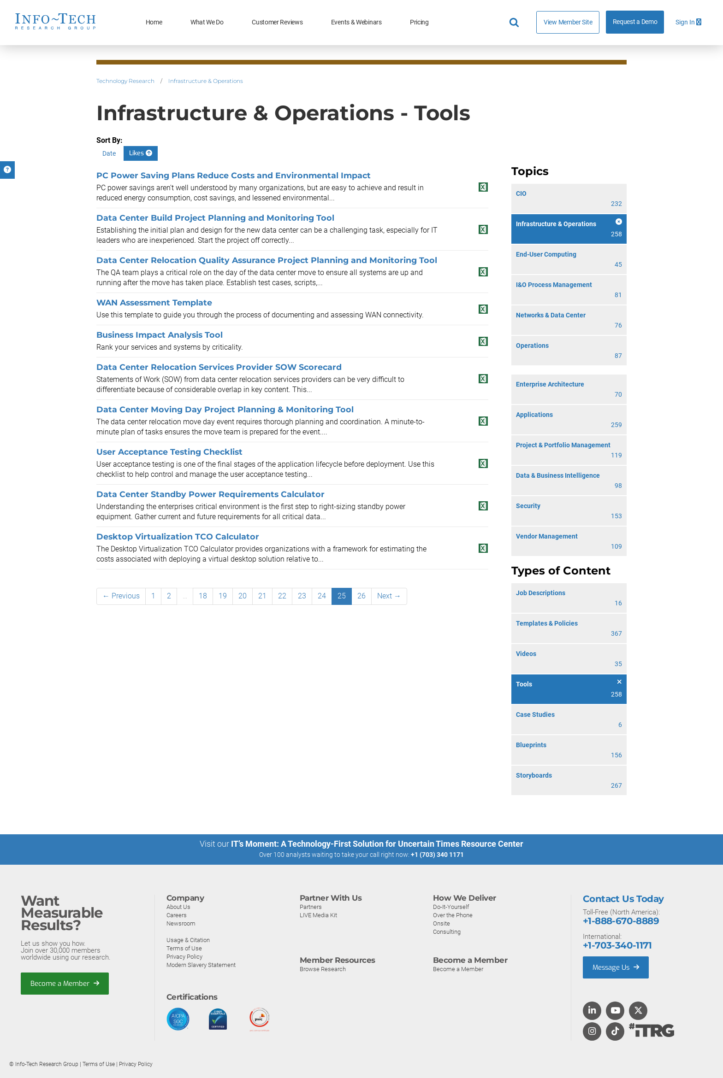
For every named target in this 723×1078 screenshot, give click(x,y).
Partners (311, 906)
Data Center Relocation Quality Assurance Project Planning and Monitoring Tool (266, 260)
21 (262, 596)
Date (109, 153)
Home (154, 22)
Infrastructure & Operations (205, 80)
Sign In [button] (688, 22)
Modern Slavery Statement (201, 964)
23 (302, 596)
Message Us (617, 967)
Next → (389, 596)
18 (203, 596)
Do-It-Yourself (451, 906)
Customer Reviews (277, 22)
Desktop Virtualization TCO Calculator (177, 536)
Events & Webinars (356, 22)
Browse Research (323, 968)
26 (361, 596)
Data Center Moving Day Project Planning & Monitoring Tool (225, 409)
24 (322, 596)
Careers (176, 914)
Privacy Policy (184, 956)
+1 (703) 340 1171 (437, 854)
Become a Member (65, 983)
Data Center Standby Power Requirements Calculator (210, 494)
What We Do (207, 22)
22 (282, 596)
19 (223, 596)
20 (242, 596)
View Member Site (568, 22)
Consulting (447, 931)
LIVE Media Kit (318, 914)
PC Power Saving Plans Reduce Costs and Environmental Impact (233, 175)
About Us (178, 906)
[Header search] (515, 22)
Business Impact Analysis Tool (159, 335)
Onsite (441, 923)
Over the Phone (453, 914)
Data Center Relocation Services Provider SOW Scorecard (219, 367)
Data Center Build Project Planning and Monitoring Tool (215, 218)
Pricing (419, 22)
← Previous (121, 596)
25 (342, 596)
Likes (140, 153)
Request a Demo (635, 22)
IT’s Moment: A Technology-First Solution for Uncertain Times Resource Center (377, 844)
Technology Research (125, 80)
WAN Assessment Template (154, 302)
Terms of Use (184, 947)
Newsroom (181, 923)
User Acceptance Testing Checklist (169, 452)
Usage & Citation (188, 939)
